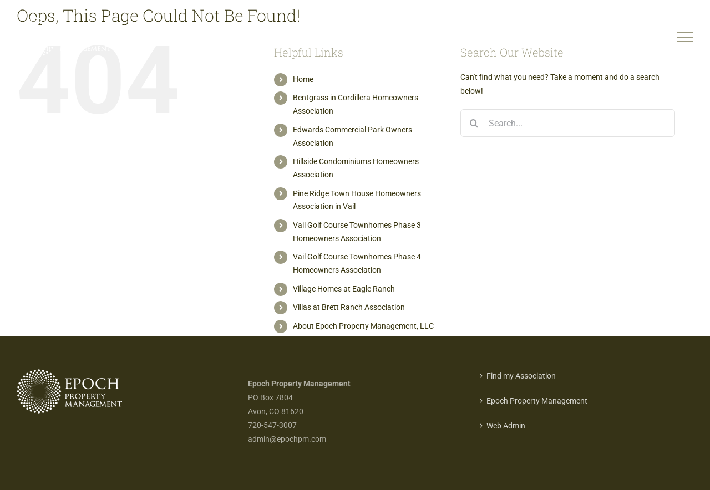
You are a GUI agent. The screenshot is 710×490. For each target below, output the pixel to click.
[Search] (474, 123)
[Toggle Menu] (685, 37)
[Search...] (567, 123)
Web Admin (505, 425)
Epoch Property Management (536, 400)
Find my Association (521, 375)
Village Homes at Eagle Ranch (344, 288)
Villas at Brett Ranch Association (349, 307)
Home (303, 79)
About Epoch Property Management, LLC (363, 325)
